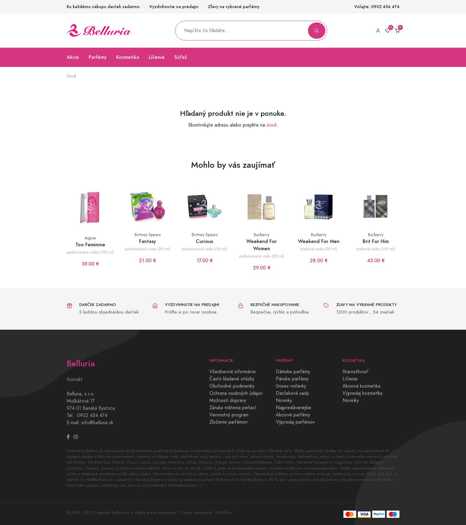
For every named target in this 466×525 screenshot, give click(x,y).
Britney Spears (147, 235)
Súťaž (180, 57)
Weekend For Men (319, 241)
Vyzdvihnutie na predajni (173, 7)
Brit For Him (376, 241)
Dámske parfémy (293, 371)
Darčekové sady (292, 393)
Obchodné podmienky (231, 386)
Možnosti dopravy (227, 400)
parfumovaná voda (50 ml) (261, 256)
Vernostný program (228, 415)
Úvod (71, 76)
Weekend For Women (261, 245)
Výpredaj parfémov (295, 422)
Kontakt (75, 379)
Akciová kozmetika (361, 386)
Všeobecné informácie (232, 371)
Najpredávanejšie (293, 407)
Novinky (284, 400)
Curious (204, 241)
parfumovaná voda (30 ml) (147, 248)
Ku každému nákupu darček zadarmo (103, 7)
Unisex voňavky (291, 386)
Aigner (90, 238)
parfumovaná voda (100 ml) (90, 252)
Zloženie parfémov (228, 422)
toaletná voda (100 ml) (375, 248)
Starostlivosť (355, 371)
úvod (271, 125)
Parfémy (98, 57)
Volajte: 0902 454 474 (377, 7)
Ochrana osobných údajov (236, 393)
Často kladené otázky (231, 379)
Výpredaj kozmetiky (362, 393)
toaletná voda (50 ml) (318, 248)
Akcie (73, 57)
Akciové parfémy (293, 415)
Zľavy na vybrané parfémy (234, 7)
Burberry (261, 235)
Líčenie (157, 57)
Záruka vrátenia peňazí (232, 407)
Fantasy (147, 241)
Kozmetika (127, 57)
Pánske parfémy (292, 379)
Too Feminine (90, 244)
